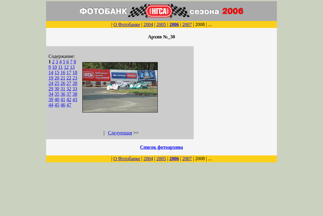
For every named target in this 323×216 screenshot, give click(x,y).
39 (50, 99)
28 (74, 83)
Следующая (120, 132)
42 (68, 99)
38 (74, 94)
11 (60, 67)
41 (62, 99)
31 (62, 88)
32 (68, 88)
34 (50, 94)
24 (50, 83)
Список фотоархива (161, 147)
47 (68, 104)
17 (68, 72)
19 (50, 77)
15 (56, 72)
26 (62, 83)
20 (56, 77)
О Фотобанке (126, 24)
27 (68, 83)
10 (54, 67)
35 (56, 94)
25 (56, 83)
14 (50, 72)
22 (68, 77)
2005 (161, 24)
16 (62, 72)
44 (50, 104)
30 (56, 88)
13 (72, 67)
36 (62, 94)
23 (74, 77)
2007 (187, 24)
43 (74, 99)
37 (68, 94)
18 (74, 72)
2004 (148, 24)
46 (62, 104)
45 (56, 104)
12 (66, 67)
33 (74, 88)
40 (56, 99)
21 (62, 77)
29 (50, 88)
